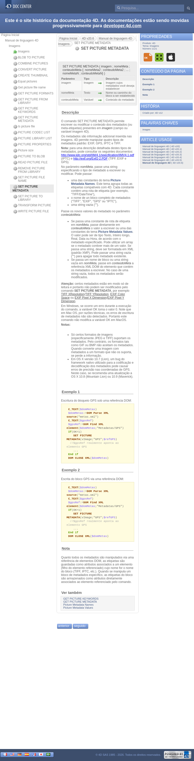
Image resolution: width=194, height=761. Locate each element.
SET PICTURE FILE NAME (29, 179)
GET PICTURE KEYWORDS (25, 110)
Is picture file (24, 127)
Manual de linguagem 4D (21, 40)
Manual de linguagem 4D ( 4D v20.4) (162, 157)
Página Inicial (10, 35)
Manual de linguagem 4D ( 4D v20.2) (162, 151)
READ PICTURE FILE (30, 163)
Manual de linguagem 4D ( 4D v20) (161, 146)
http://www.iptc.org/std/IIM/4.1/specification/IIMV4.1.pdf (97, 155)
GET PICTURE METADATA (25, 119)
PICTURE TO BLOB (29, 157)
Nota (66, 555)
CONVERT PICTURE (30, 70)
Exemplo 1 (71, 392)
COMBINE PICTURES (30, 64)
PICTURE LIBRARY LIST (32, 139)
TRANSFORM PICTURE (32, 206)
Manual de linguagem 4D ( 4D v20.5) (162, 160)
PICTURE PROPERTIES (32, 145)
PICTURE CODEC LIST (31, 133)
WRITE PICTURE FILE (31, 212)
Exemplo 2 (71, 474)
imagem (107, 128)
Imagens (14, 46)
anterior (63, 633)
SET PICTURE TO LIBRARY (28, 198)
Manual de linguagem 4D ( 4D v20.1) (162, 149)
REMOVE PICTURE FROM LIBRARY (29, 170)
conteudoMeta (80, 228)
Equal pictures (25, 82)
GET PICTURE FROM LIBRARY (30, 101)
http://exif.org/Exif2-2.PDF (90, 158)
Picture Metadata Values (115, 232)
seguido (79, 633)
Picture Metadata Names (78, 611)
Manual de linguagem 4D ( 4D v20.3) (162, 154)
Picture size (23, 151)
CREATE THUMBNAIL (30, 76)
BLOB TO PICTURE (29, 58)
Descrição (70, 112)
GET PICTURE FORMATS (33, 94)
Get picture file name (29, 88)
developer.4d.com (122, 25)
